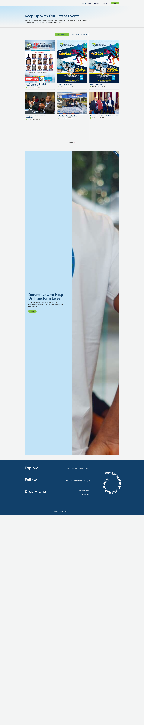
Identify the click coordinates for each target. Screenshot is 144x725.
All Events (96, 3)
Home (83, 3)
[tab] (62, 34)
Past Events (86, 569)
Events (69, 526)
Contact (104, 3)
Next (75, 142)
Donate (32, 340)
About (89, 3)
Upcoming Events (75, 569)
